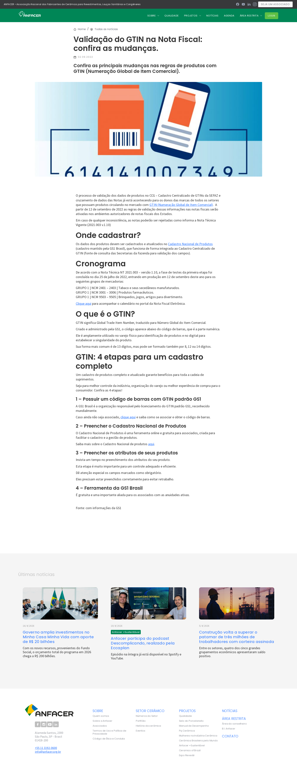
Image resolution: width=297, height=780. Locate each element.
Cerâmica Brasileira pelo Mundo (198, 740)
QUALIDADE (171, 15)
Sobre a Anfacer (102, 720)
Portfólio (141, 720)
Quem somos (101, 716)
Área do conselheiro (234, 723)
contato (230, 736)
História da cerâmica (148, 725)
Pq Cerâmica (187, 730)
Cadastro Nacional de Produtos (190, 244)
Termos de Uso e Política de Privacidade (109, 732)
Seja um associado (275, 4)
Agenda (229, 15)
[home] (29, 13)
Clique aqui (83, 303)
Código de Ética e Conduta (109, 738)
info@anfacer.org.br (48, 752)
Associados (100, 725)
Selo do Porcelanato (191, 720)
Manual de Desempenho (194, 725)
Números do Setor (147, 716)
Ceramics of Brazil (190, 750)
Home (82, 29)
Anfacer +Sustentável (192, 745)
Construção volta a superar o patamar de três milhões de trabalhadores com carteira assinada (236, 637)
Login (271, 15)
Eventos (140, 730)
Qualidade (185, 716)
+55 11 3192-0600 (46, 748)
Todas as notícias (106, 29)
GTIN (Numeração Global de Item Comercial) (181, 205)
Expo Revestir (187, 755)
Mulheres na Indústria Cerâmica (198, 735)
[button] (153, 15)
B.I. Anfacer (228, 728)
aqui (151, 444)
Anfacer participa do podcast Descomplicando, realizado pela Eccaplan (143, 643)
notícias (229, 710)
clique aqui (128, 417)
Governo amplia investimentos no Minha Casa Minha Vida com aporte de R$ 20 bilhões (58, 637)
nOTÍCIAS (212, 15)
